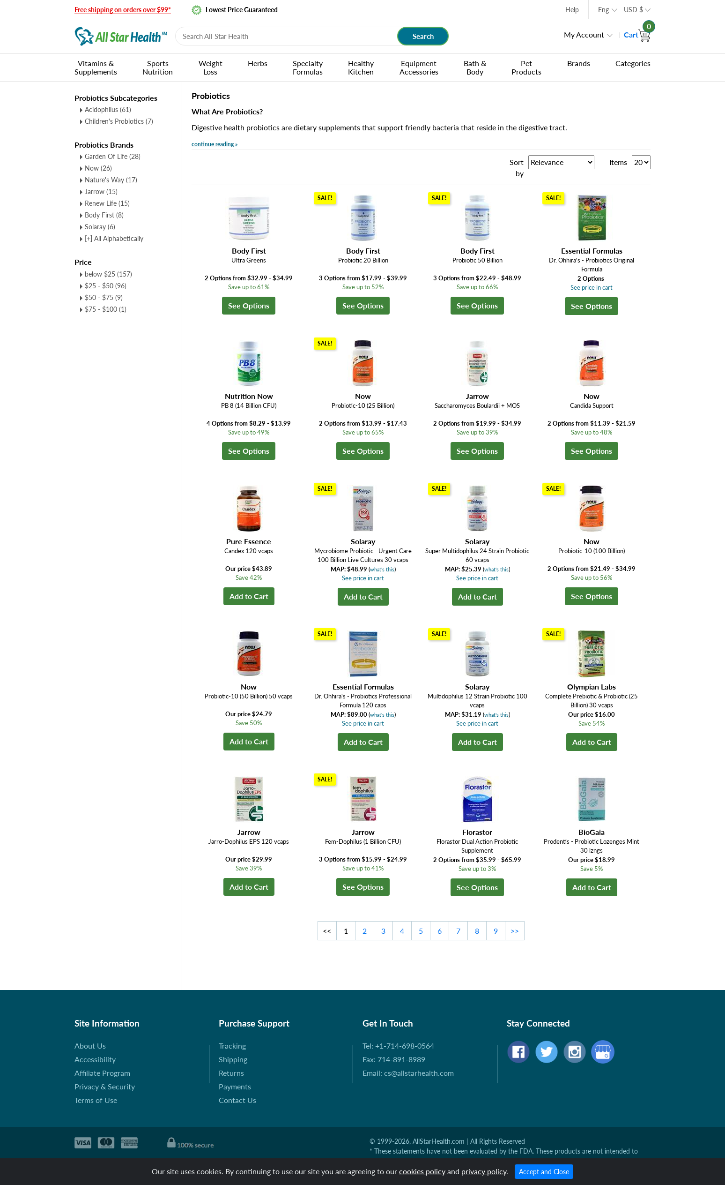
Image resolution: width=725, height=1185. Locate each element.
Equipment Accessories (418, 67)
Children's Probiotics (119, 121)
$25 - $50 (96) (105, 286)
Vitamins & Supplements (95, 67)
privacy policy (483, 1171)
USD (633, 10)
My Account (584, 34)
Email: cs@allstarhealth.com (408, 1072)
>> (514, 930)
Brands (578, 63)
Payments (235, 1086)
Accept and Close (544, 1172)
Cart (637, 34)
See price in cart (591, 287)
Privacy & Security (104, 1086)
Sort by (517, 168)
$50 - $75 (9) (104, 297)
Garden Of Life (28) (113, 156)
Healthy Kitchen (361, 67)
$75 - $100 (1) (105, 309)
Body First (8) (104, 215)
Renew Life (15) (107, 203)
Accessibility (95, 1059)
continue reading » (214, 144)
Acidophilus (108, 109)
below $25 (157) (108, 274)
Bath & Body (475, 67)
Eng (603, 10)
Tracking (232, 1045)
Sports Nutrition (157, 67)
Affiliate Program (102, 1072)
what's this (382, 569)
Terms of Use (95, 1099)
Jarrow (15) (101, 191)
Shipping (233, 1059)
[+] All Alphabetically (114, 238)
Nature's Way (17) (111, 180)
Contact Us (237, 1099)
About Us (90, 1045)
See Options (248, 305)
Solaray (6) (100, 227)
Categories (633, 63)
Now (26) (98, 168)
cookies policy (422, 1171)
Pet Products (526, 67)
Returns (231, 1072)
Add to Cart (248, 596)
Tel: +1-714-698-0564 (398, 1045)
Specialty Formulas (308, 67)
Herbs (257, 63)
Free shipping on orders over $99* (122, 10)
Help (572, 10)
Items (618, 162)
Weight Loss (210, 67)
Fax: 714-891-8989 (393, 1059)
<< (327, 930)
